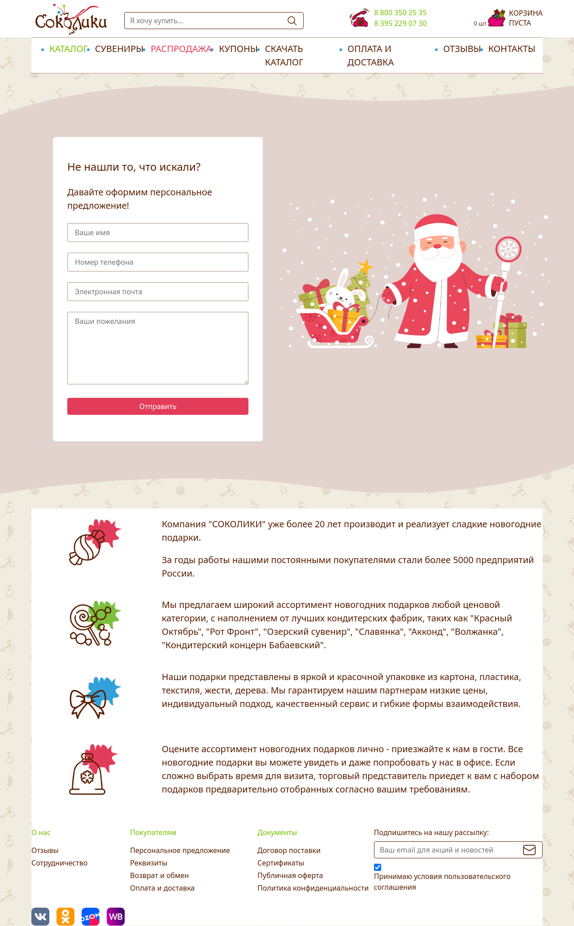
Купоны (238, 49)
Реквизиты (148, 863)
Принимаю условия (442, 881)
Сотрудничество (59, 863)
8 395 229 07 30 (400, 23)
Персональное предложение (180, 850)
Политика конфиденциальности (313, 888)
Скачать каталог (284, 55)
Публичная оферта (290, 875)
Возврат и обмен (159, 875)
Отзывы (462, 49)
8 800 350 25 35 (400, 12)
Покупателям (153, 832)
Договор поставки (289, 850)
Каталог (68, 49)
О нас (41, 832)
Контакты (511, 49)
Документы (277, 832)
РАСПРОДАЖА (181, 49)
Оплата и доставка (371, 55)
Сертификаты (280, 863)
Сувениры (119, 49)
